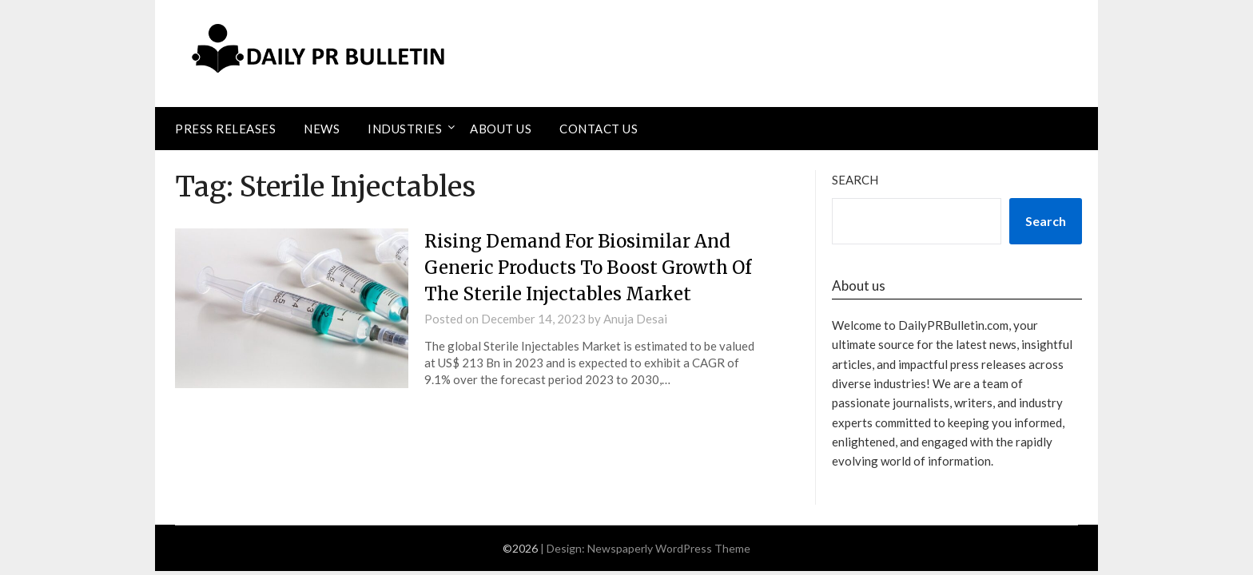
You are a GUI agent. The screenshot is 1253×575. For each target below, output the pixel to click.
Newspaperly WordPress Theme (668, 548)
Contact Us (598, 128)
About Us (500, 128)
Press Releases (225, 128)
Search (855, 179)
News (322, 128)
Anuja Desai (635, 318)
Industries (405, 128)
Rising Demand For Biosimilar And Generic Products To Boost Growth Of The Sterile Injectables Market (587, 267)
